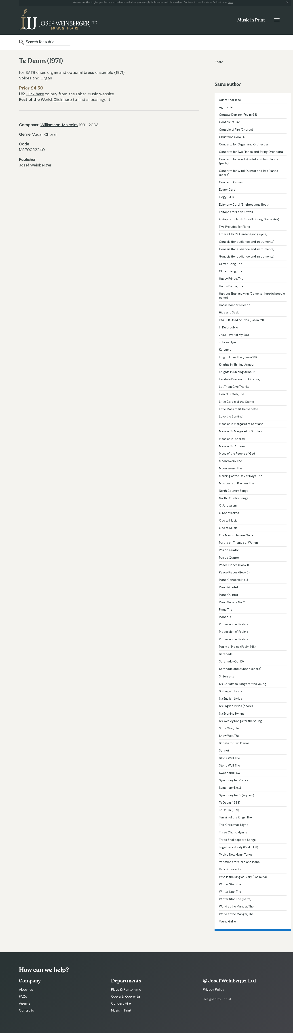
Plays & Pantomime (126, 989)
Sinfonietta (226, 676)
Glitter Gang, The (230, 264)
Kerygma (225, 349)
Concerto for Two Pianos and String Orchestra (251, 152)
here (230, 2)
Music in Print (251, 20)
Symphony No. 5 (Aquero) (236, 795)
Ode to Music (228, 520)
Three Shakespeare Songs (237, 840)
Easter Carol (227, 190)
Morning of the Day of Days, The (240, 476)
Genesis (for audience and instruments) (246, 242)
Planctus (225, 617)
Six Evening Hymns (232, 714)
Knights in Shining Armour (237, 364)
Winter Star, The (230, 884)
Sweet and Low (229, 773)
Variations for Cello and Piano (239, 862)
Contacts (26, 1010)
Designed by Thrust (217, 999)
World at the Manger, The (236, 906)
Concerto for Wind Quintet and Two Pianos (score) (248, 173)
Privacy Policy (213, 989)
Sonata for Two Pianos (234, 743)
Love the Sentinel (231, 416)
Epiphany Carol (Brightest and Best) (244, 205)
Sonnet (224, 750)
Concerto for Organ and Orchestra (243, 144)
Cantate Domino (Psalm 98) (238, 115)
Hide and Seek (229, 312)
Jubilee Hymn (228, 342)
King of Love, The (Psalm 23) (238, 357)
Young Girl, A (227, 921)
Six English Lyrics (230, 691)
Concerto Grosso (231, 182)
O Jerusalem (228, 505)
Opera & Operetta (125, 996)
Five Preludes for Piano (234, 227)
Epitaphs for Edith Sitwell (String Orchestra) (249, 219)
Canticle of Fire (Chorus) (236, 130)
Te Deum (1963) (229, 803)
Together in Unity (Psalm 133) (238, 847)
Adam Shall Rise (230, 100)
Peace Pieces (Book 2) (234, 572)
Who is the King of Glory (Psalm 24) (243, 877)
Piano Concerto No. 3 (233, 580)
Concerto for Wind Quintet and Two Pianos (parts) (248, 161)
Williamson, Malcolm (59, 125)
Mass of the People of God (237, 454)
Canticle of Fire (229, 122)
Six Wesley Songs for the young (240, 721)
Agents (24, 1003)
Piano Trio (225, 609)
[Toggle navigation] (277, 20)
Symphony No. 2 (230, 788)
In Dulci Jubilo (228, 327)
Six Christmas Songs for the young (242, 684)
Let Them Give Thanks (234, 387)
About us (26, 989)
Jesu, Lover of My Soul (234, 335)
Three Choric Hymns (233, 832)
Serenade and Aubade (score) (240, 669)
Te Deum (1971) (229, 810)
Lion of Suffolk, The (232, 394)
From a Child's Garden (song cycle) (243, 234)
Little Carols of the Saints (236, 402)
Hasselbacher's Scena (234, 305)
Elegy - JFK (226, 197)
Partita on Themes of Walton (238, 543)
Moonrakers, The (230, 461)
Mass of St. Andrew (232, 439)
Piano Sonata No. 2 (232, 602)
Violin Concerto (230, 869)
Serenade (226, 654)
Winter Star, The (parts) (235, 899)
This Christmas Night (233, 825)
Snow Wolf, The (229, 728)
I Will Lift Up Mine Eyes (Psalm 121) (241, 320)
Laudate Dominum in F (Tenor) (239, 379)
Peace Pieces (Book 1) (234, 565)
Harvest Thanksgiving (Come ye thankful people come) (252, 296)
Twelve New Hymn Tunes (236, 854)
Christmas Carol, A (232, 137)
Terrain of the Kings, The (235, 817)
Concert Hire (121, 1003)
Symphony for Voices (233, 780)
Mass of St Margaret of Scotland (241, 424)
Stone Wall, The (229, 758)
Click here (35, 94)
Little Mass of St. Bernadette (238, 409)
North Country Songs (233, 491)
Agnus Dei (226, 107)
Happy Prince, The (231, 279)
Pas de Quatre (229, 550)
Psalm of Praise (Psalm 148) (237, 647)
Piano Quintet (228, 587)
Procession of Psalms (233, 624)
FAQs (23, 996)
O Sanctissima (229, 513)
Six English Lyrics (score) (236, 706)
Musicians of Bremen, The (236, 483)
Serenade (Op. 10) (231, 661)
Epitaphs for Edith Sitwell (236, 212)
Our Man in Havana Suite (236, 535)
